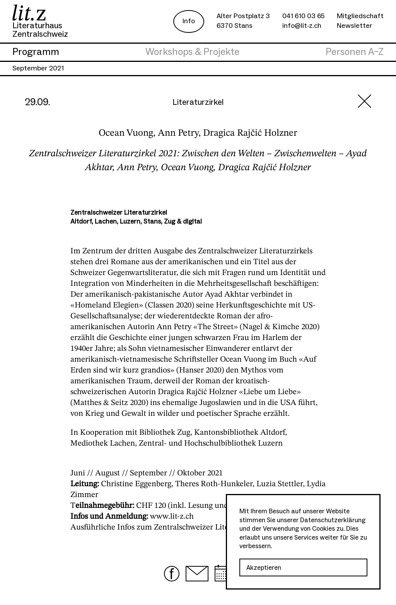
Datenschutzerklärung (332, 520)
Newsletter (354, 25)
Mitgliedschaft (360, 16)
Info (189, 21)
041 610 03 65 (303, 16)
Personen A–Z (355, 52)
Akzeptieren (263, 568)
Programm (35, 52)
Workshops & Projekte (192, 52)
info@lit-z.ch (301, 25)
